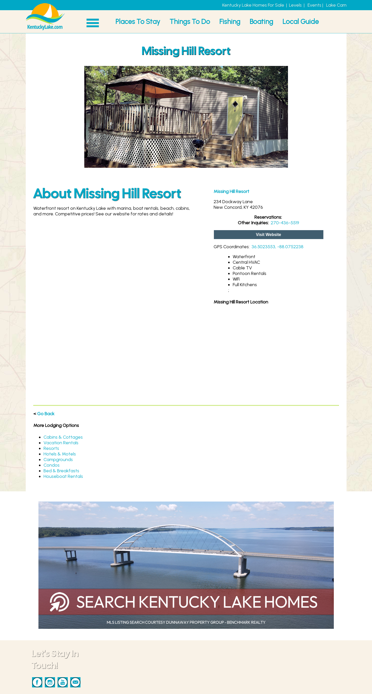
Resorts (51, 448)
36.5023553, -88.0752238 (278, 246)
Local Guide (300, 21)
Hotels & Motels (60, 454)
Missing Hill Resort (231, 191)
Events (314, 5)
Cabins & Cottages (63, 437)
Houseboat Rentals (63, 476)
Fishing (229, 21)
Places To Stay (137, 21)
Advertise (214, 675)
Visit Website (268, 234)
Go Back (45, 414)
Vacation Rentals (61, 443)
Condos (52, 465)
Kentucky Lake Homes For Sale (253, 5)
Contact (212, 664)
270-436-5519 (285, 223)
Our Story (214, 686)
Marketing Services (223, 670)
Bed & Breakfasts (61, 471)
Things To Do (190, 21)
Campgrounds (58, 459)
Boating (261, 21)
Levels (295, 5)
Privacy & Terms (220, 681)
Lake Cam (336, 5)
